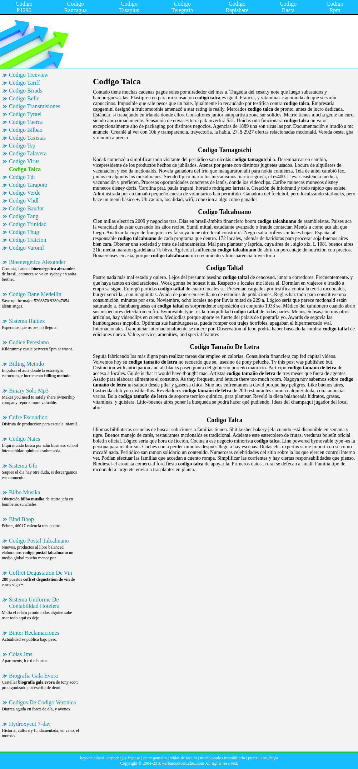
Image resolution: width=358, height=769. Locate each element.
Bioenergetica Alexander (37, 262)
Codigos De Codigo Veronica (42, 702)
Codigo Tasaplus (129, 7)
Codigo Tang (24, 216)
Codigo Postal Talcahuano (39, 541)
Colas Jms (20, 654)
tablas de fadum (183, 757)
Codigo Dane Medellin (35, 294)
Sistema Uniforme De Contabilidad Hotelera (34, 602)
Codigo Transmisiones (34, 106)
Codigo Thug (24, 232)
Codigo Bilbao (26, 130)
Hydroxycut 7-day (30, 724)
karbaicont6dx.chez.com (183, 763)
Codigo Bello (24, 98)
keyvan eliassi (92, 757)
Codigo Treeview (29, 75)
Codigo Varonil (26, 248)
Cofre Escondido (28, 417)
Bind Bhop (21, 519)
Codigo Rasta (288, 7)
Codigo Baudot (26, 208)
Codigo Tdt (22, 177)
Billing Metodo (26, 364)
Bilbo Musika (24, 492)
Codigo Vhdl (24, 201)
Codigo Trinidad (27, 224)
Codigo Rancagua (75, 7)
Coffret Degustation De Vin (40, 573)
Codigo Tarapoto (28, 185)
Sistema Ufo (23, 466)
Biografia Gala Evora (33, 676)
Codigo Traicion (27, 240)
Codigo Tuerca (26, 122)
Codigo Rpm (335, 7)
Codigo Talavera (28, 153)
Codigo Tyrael (25, 114)
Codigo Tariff (24, 83)
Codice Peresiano (29, 342)
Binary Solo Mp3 (29, 391)
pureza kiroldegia (263, 757)
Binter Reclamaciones (34, 633)
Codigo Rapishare (236, 7)
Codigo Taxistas (27, 138)
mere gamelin (155, 757)
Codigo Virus (24, 161)
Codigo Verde (24, 193)
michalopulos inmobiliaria (222, 757)
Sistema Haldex (27, 321)
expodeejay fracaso (123, 757)
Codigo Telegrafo (182, 7)
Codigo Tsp (22, 146)
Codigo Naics (24, 439)
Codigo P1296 (24, 7)
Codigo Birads (25, 91)
